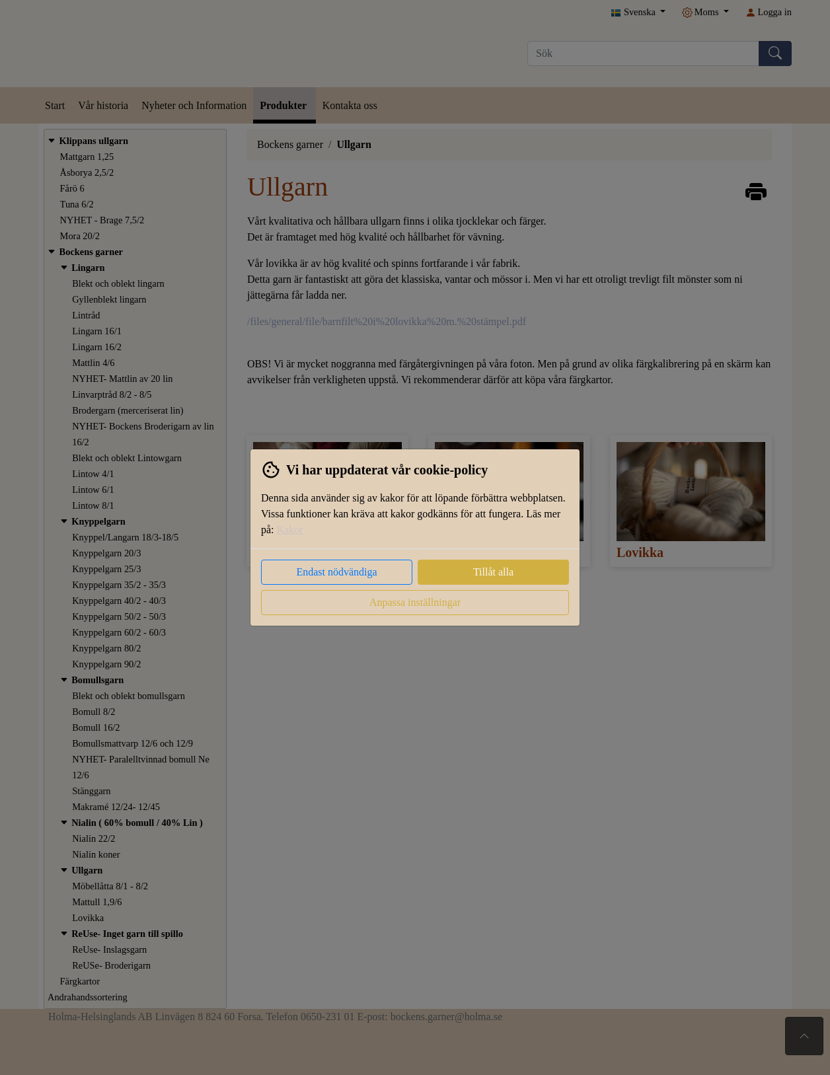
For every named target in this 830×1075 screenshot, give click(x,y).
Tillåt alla (493, 571)
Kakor (290, 529)
